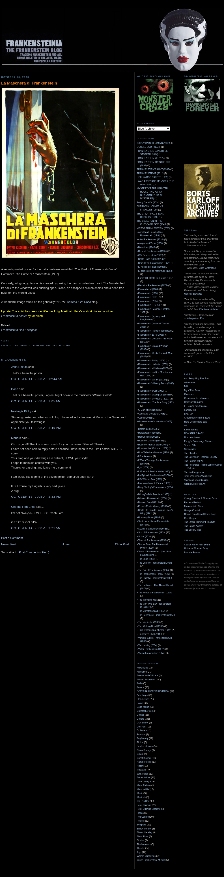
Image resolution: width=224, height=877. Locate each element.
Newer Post (8, 544)
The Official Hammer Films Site (199, 522)
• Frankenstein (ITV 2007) (149, 305)
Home (66, 544)
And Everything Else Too (196, 378)
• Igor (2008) (143, 467)
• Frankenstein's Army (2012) (151, 379)
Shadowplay (190, 449)
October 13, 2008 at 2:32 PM (36, 496)
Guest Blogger (144, 758)
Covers (140, 719)
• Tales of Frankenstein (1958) (152, 540)
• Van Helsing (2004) (147, 645)
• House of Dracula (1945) (150, 440)
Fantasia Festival (192, 502)
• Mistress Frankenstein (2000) (152, 498)
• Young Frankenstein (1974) (151, 653)
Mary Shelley (143, 785)
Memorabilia (143, 789)
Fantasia (141, 734)
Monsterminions (192, 437)
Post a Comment (12, 538)
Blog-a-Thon (143, 699)
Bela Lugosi (143, 695)
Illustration (142, 769)
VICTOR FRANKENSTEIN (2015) (153, 228)
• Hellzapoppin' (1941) (148, 433)
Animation (142, 672)
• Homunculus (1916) (147, 437)
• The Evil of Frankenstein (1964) (153, 570)
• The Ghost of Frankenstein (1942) (154, 578)
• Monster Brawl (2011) (148, 502)
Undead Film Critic (79, 302)
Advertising (142, 667)
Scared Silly (190, 445)
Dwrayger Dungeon (193, 402)
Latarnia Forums (192, 552)
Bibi (186, 386)
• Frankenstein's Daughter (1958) (153, 394)
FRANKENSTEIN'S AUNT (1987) (153, 169)
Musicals (141, 797)
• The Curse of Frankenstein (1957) (35, 346)
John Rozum (19, 367)
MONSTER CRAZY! (194, 433)
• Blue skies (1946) (146, 247)
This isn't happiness (194, 472)
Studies (140, 840)
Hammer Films (144, 762)
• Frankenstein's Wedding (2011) (153, 398)
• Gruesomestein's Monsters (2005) (154, 421)
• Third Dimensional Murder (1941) (154, 630)
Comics (140, 715)
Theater (140, 848)
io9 (185, 425)
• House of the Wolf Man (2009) (152, 448)
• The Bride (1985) (146, 559)
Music (140, 793)
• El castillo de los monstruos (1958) (154, 271)
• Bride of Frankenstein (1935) (152, 251)
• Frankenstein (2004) (147, 301)
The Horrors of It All (193, 461)
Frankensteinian (145, 746)
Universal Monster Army (196, 548)
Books (140, 703)
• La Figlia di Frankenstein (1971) (153, 475)
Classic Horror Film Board (197, 544)
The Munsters (144, 844)
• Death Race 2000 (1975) (150, 259)
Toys (139, 852)
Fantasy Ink (190, 410)
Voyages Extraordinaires (196, 480)
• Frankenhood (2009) (148, 289)
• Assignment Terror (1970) (150, 243)
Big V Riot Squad (192, 390)
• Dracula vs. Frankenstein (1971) (153, 263)
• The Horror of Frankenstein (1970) (154, 592)
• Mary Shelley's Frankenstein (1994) (155, 487)
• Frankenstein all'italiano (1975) (153, 368)
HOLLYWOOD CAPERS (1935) (152, 177)
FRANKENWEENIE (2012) (150, 173)
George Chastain (192, 510)
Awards (140, 687)
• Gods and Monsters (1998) (151, 413)
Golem (140, 754)
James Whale (144, 777)
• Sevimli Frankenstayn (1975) (152, 529)
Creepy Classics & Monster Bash (200, 498)
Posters (64, 346)
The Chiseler (190, 453)
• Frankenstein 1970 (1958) (150, 335)
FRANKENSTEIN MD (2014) (151, 158)
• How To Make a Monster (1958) (153, 452)
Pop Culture (143, 817)
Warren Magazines (146, 856)
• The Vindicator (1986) (148, 622)
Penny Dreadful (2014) (148, 202)
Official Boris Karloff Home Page (200, 514)
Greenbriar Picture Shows (197, 418)
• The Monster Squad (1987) (151, 611)
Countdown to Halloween (196, 398)
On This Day (143, 801)
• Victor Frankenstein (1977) (151, 649)
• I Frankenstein (145, 456)
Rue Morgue (190, 518)
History (140, 766)
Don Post (141, 726)
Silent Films (143, 836)
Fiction (140, 742)
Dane (14, 389)
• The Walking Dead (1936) (150, 626)
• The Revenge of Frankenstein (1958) (156, 615)
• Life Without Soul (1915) (149, 479)
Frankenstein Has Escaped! (19, 330)
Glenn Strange (144, 750)
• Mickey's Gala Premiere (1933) (153, 494)
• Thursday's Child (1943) (149, 634)
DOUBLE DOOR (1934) (149, 147)
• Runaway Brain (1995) (149, 517)
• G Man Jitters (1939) (148, 410)
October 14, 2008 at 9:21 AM (36, 528)
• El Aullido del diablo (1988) (151, 267)
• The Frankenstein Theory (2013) (153, 574)
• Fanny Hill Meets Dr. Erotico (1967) (155, 278)
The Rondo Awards (193, 526)
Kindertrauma (191, 429)
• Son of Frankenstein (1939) (151, 532)
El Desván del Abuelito (195, 406)
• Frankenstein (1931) (147, 297)
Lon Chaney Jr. (144, 781)
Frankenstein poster (14, 316)
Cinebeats (189, 394)
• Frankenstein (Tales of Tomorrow (154, 331)
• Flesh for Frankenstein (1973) (152, 285)
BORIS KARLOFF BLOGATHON (153, 691)
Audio (140, 683)
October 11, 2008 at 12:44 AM (37, 379)
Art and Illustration (146, 679)
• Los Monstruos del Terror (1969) (153, 483)
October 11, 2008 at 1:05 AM (36, 401)
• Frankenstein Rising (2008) (151, 360)
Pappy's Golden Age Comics (198, 441)
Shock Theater (144, 828)
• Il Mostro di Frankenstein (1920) (153, 471)
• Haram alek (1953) (147, 429)
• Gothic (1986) (144, 418)
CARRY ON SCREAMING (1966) (153, 143)
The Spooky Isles (192, 530)
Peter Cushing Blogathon (149, 809)
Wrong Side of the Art (194, 484)
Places (140, 813)
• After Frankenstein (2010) (150, 239)
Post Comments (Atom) (34, 552)
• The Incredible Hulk (147, 600)
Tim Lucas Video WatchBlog (198, 476)
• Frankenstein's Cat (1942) (150, 391)
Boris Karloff (143, 707)
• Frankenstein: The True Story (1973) (155, 402)
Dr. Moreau (142, 730)
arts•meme (189, 382)
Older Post (122, 544)
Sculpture (141, 824)
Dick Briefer (143, 722)
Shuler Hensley (144, 832)
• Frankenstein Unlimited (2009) (152, 364)
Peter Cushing (144, 805)
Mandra (16, 438)
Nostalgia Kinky (21, 411)
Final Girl (188, 414)
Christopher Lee (145, 711)
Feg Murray (142, 738)
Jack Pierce (143, 774)
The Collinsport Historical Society (200, 457)
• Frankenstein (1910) (147, 293)
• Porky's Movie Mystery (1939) (152, 506)
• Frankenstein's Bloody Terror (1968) (155, 383)
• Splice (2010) (144, 536)
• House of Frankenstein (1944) (152, 444)
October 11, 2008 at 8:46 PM (36, 428)
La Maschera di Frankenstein (29, 83)
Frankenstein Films (193, 506)
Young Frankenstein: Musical (151, 860)
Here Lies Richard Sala (195, 422)
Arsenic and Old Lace (147, 675)
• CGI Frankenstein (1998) (150, 255)
